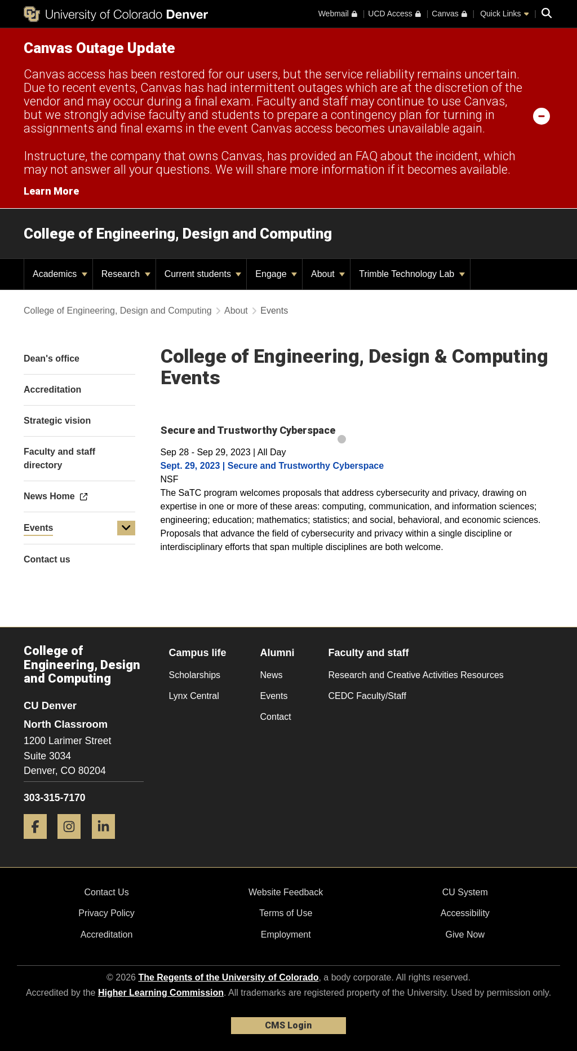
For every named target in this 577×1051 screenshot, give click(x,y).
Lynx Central (194, 696)
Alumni (277, 652)
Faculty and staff (369, 652)
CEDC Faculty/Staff (367, 696)
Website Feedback (285, 892)
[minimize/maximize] (541, 115)
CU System (465, 892)
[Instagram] (73, 843)
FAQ (367, 156)
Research (125, 274)
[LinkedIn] (107, 843)
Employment (286, 934)
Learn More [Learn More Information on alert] (51, 191)
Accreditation (107, 934)
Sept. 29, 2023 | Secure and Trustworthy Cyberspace (272, 465)
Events (38, 528)
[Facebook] (39, 843)
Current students (203, 274)
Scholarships (195, 675)
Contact (275, 717)
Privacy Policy (106, 913)
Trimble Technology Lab (411, 274)
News (271, 675)
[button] (126, 528)
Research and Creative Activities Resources (416, 675)
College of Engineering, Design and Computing (178, 233)
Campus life (198, 652)
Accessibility (465, 913)
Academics (60, 274)
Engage (276, 274)
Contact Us (106, 892)
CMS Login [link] (288, 1025)
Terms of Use (285, 913)
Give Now (465, 934)
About (328, 274)
